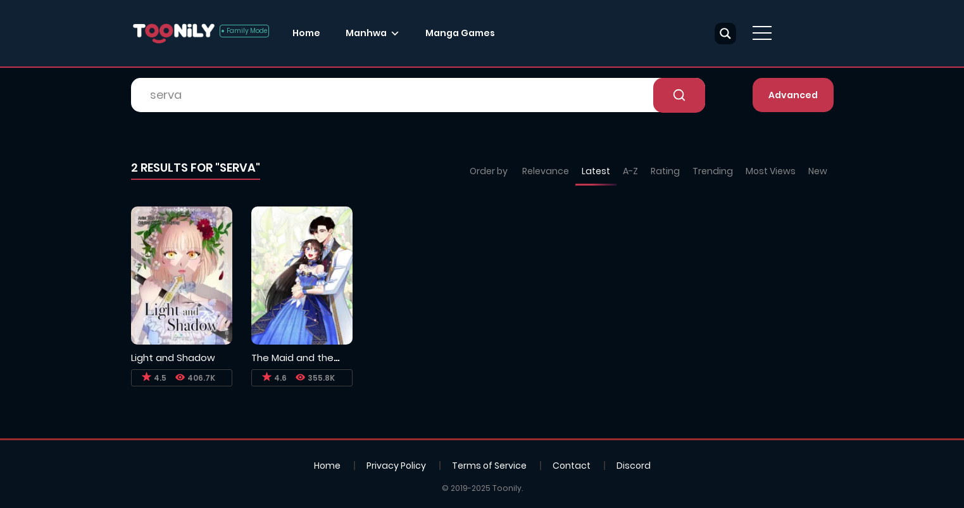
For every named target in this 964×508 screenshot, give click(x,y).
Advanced (793, 95)
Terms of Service (489, 465)
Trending (712, 171)
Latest (596, 171)
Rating (665, 171)
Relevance (545, 171)
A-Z (630, 171)
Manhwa (366, 33)
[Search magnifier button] (725, 33)
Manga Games (460, 33)
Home (306, 33)
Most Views (771, 171)
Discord (634, 465)
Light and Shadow (173, 357)
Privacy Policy (396, 465)
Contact (572, 465)
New (817, 171)
